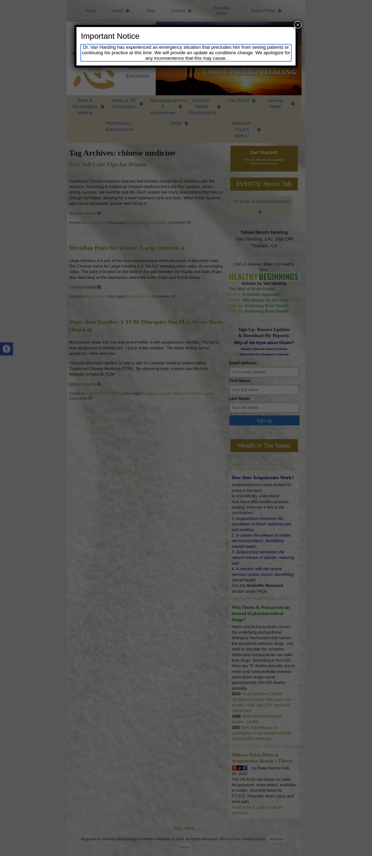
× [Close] (298, 24)
